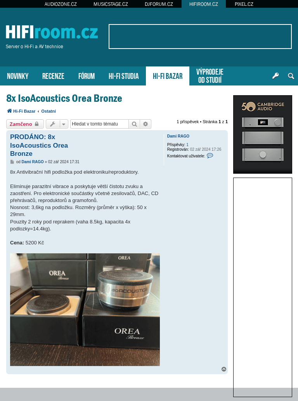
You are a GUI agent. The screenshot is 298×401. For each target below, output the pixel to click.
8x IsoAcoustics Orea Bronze (64, 98)
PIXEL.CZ (244, 4)
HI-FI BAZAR (167, 75)
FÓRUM (86, 75)
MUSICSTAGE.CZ (111, 4)
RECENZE (53, 75)
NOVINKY (17, 75)
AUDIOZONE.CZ (61, 4)
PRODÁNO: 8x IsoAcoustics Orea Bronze (39, 145)
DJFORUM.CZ (159, 4)
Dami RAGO (178, 136)
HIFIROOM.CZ (203, 4)
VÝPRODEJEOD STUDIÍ (210, 75)
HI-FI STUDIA (124, 75)
